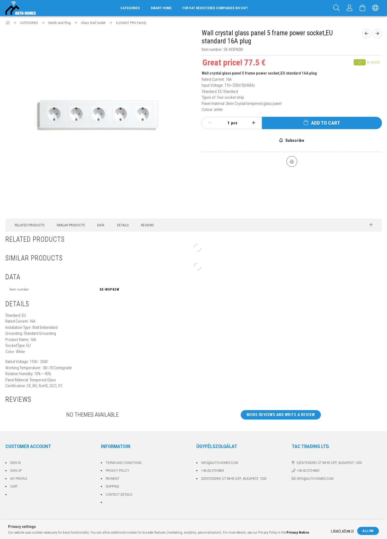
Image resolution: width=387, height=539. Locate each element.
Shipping (112, 486)
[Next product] (377, 33)
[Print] (291, 161)
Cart (14, 486)
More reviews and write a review (281, 414)
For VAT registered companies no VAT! (215, 8)
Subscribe (294, 140)
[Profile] (349, 8)
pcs (234, 123)
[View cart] (362, 8)
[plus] (253, 123)
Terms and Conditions (123, 463)
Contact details (119, 494)
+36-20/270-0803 (212, 470)
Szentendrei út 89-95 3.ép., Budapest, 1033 (233, 479)
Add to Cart (325, 123)
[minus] (210, 123)
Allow (368, 531)
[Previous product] (366, 33)
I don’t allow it (342, 531)
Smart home (161, 8)
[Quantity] (225, 123)
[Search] (336, 8)
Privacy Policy (117, 470)
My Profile (18, 479)
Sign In (15, 463)
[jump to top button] (371, 225)
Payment (112, 479)
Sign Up (16, 470)
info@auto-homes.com (219, 463)
